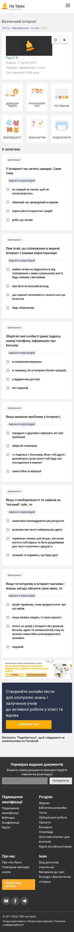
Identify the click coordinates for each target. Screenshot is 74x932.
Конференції (10, 822)
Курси (6, 827)
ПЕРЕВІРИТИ (60, 781)
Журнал (44, 803)
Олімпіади (46, 832)
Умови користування (40, 921)
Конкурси (45, 827)
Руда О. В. (12, 57)
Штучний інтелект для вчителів (54, 839)
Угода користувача (14, 921)
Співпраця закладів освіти (15, 869)
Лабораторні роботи (53, 817)
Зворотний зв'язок (13, 884)
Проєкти (45, 822)
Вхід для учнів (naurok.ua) (49, 865)
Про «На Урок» (12, 862)
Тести (43, 813)
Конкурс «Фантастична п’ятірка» (55, 879)
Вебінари (8, 817)
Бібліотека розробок (53, 808)
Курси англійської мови (55, 846)
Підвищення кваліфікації (10, 810)
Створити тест (29, 724)
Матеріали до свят (52, 872)
